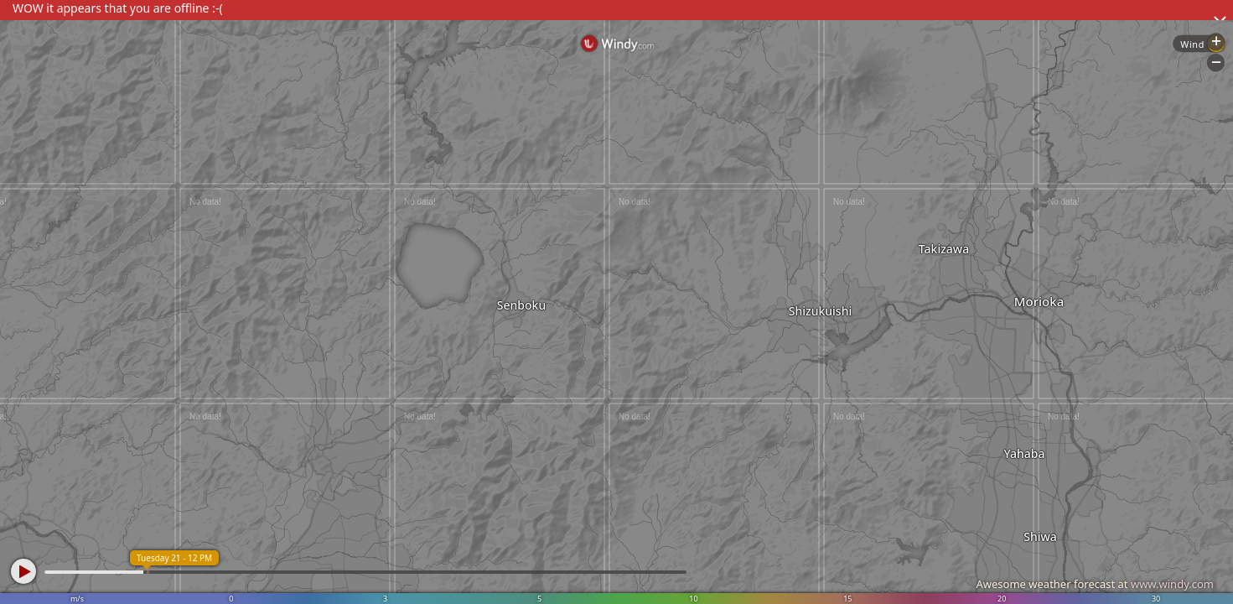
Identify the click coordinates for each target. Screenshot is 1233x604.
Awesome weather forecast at (1095, 583)
